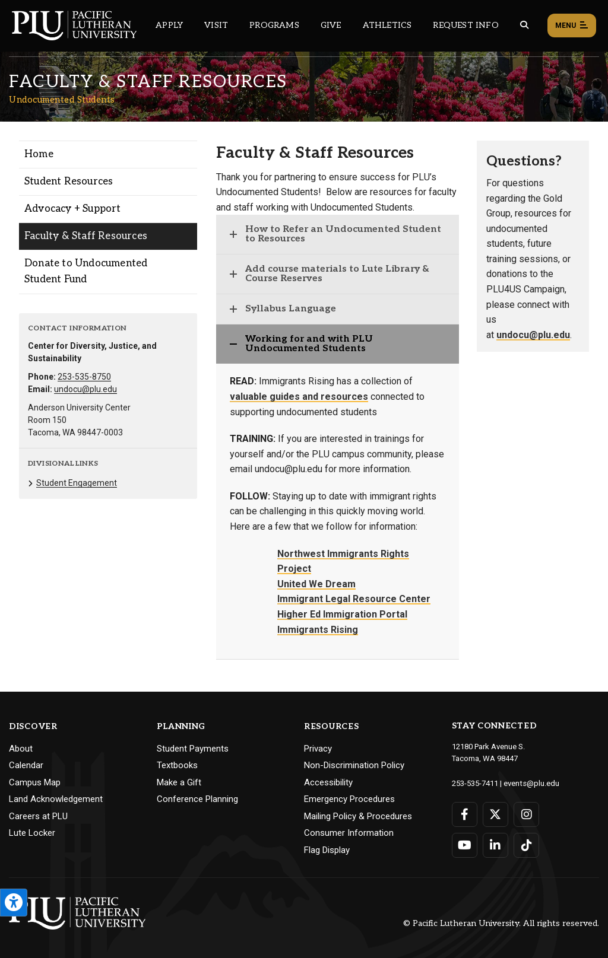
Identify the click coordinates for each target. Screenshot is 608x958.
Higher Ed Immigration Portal (342, 614)
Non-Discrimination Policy (354, 765)
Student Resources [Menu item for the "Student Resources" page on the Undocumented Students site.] (68, 181)
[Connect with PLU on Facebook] (464, 813)
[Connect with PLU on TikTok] (526, 844)
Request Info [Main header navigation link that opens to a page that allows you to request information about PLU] (465, 25)
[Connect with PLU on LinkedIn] (495, 844)
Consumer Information (349, 832)
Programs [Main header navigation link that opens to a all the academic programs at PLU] (274, 25)
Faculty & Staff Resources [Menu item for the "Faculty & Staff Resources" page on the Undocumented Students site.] (85, 236)
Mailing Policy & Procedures (358, 816)
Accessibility (328, 782)
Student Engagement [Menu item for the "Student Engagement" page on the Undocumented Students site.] (76, 483)
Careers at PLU (38, 816)
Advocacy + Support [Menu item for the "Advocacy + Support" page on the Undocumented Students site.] (72, 209)
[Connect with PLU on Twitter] (495, 813)
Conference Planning (197, 799)
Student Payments (193, 748)
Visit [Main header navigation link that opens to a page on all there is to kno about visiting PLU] (216, 25)
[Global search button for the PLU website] (524, 25)
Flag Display (327, 850)
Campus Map (35, 782)
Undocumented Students (62, 99)
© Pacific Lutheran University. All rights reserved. (501, 923)
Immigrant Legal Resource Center (353, 598)
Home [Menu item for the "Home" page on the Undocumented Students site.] (38, 154)
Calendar (26, 765)
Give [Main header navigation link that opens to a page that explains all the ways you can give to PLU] (331, 25)
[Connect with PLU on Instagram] (526, 813)
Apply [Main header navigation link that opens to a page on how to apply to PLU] (169, 25)
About (21, 748)
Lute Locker (32, 832)
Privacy (318, 748)
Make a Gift (179, 782)
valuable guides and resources (299, 396)
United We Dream (316, 584)
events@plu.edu (531, 782)
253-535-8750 (84, 376)
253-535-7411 (475, 782)
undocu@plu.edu (85, 389)
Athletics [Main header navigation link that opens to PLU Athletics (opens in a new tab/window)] (387, 25)
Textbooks (177, 765)
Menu (571, 26)
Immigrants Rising (317, 629)
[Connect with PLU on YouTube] (464, 844)
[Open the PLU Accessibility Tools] (13, 902)
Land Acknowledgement (56, 799)
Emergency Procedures (349, 799)
